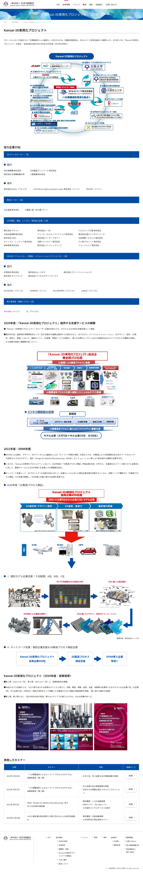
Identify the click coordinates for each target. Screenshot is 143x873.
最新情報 (129, 837)
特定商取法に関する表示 (131, 850)
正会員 (116, 841)
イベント (76, 4)
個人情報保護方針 (132, 845)
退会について (64, 863)
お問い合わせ (111, 4)
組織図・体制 (64, 849)
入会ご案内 (63, 859)
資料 (91, 4)
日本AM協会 (63, 841)
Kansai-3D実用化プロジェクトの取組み (67, 854)
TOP (58, 4)
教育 (84, 4)
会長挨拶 (62, 845)
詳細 (131, 775)
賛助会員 (117, 845)
